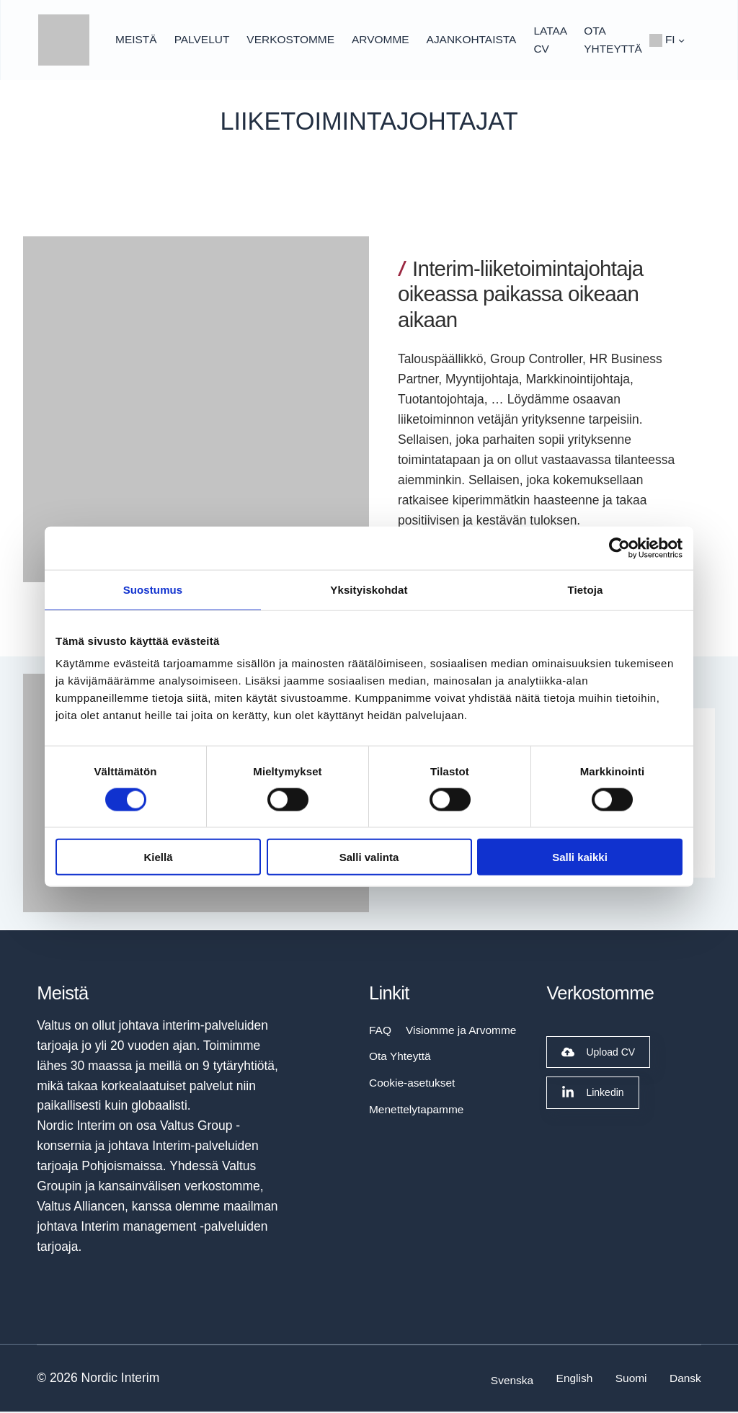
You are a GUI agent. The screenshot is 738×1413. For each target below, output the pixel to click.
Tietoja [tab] (585, 589)
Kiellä (157, 857)
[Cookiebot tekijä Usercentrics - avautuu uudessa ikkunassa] (619, 547)
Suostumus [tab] (153, 589)
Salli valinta (369, 857)
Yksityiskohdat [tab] (368, 589)
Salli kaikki (580, 857)
